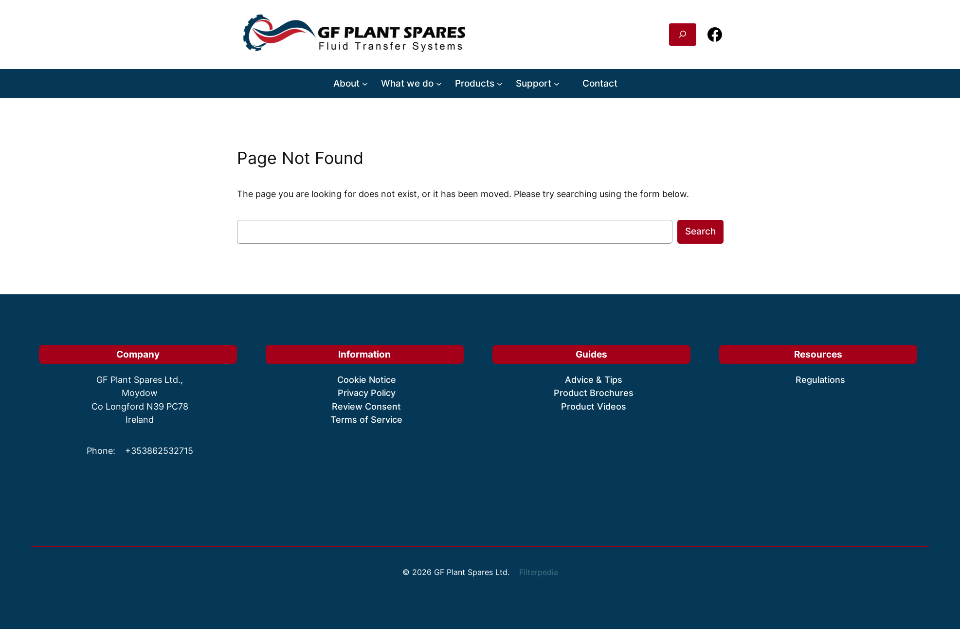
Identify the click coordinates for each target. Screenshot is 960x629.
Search (700, 231)
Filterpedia (538, 572)
